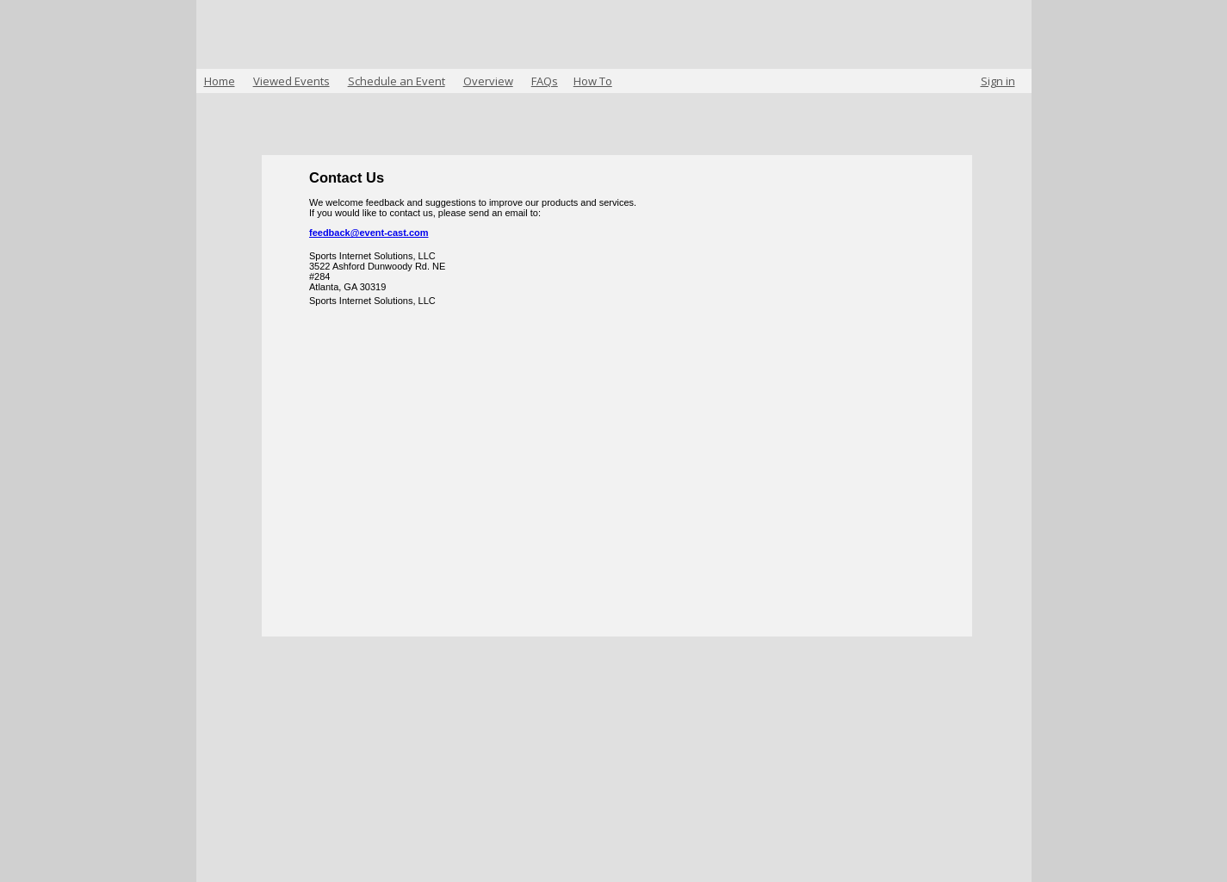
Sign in (998, 81)
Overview (488, 81)
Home (219, 81)
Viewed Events (291, 81)
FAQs (544, 81)
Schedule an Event (396, 81)
